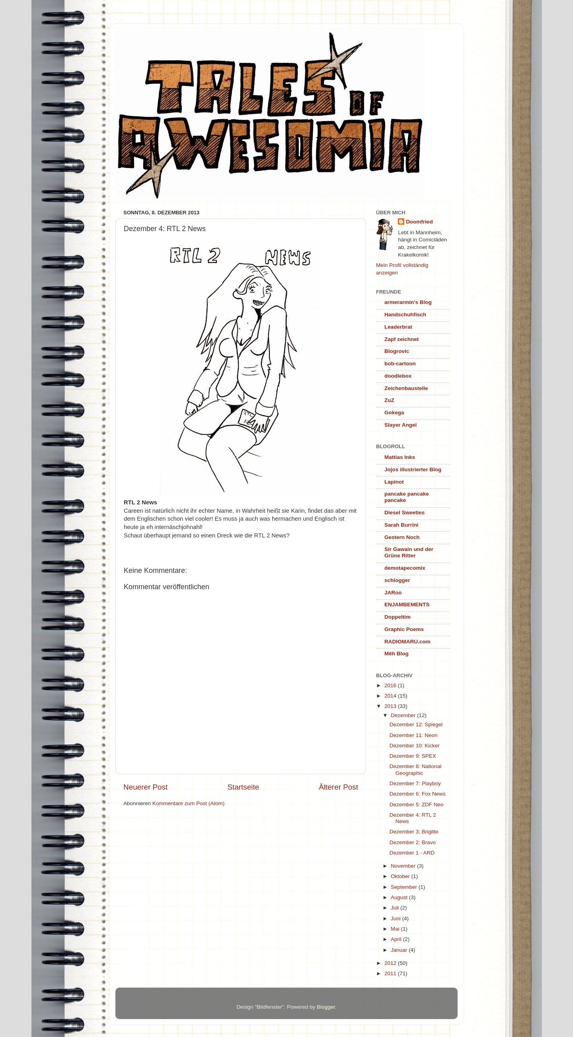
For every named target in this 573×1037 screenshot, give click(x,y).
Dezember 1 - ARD (412, 853)
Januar (400, 950)
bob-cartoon (400, 364)
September (405, 887)
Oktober (401, 876)
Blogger (326, 1007)
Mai (396, 929)
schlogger (397, 580)
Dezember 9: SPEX (413, 756)
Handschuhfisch (405, 315)
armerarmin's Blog (408, 302)
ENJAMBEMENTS (406, 605)
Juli (395, 908)
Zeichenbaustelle (406, 388)
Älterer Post (338, 787)
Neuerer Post (145, 787)
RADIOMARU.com (407, 642)
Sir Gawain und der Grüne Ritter (408, 552)
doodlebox (397, 376)
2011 (391, 973)
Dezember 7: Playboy (415, 783)
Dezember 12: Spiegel (416, 724)
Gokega (394, 413)
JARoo (393, 593)
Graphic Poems (404, 629)
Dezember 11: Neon (414, 735)
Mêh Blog (396, 654)
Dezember (404, 715)
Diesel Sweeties (404, 513)
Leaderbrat (398, 327)
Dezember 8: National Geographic (416, 769)
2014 (391, 696)
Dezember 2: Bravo (413, 842)
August (400, 897)
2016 (391, 685)
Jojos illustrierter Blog (412, 469)
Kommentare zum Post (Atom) (188, 803)
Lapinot (394, 482)
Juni (396, 918)
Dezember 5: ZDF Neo (417, 805)
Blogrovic (396, 351)
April (397, 939)
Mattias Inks (399, 457)
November (404, 866)
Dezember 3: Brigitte (414, 832)
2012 (391, 963)
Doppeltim (397, 617)
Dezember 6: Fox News (418, 794)
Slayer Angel (400, 425)
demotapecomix (404, 568)
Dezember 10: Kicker (415, 746)
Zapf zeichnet (401, 339)
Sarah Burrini (401, 525)
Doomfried (419, 222)
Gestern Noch (402, 537)
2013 (391, 706)
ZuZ (389, 400)
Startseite (243, 787)
